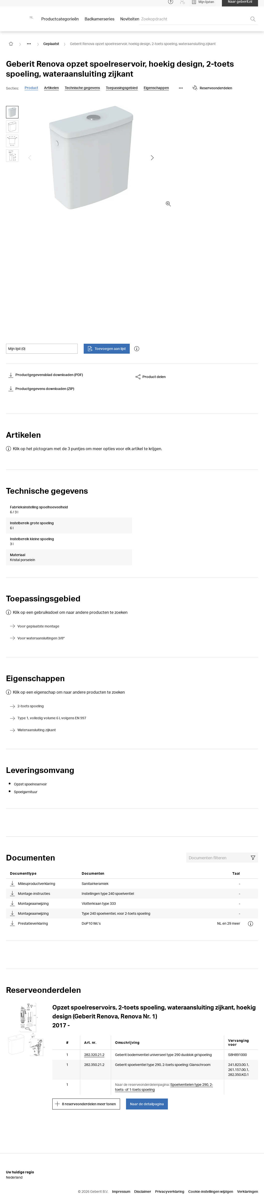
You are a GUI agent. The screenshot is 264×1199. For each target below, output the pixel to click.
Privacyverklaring (169, 1172)
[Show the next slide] (152, 157)
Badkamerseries (99, 22)
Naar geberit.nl (240, 5)
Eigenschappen (156, 88)
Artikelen (51, 88)
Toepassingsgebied (122, 88)
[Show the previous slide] (29, 157)
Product (31, 88)
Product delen (150, 376)
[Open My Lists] (203, 5)
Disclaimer (142, 1172)
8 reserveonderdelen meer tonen (85, 1085)
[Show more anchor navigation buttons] (181, 88)
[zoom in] (168, 203)
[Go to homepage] (11, 44)
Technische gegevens (82, 88)
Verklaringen (247, 1172)
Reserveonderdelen (212, 88)
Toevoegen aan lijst (107, 348)
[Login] (183, 5)
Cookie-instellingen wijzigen (210, 1172)
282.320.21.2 (94, 1036)
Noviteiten (129, 22)
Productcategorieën (60, 22)
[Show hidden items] (29, 44)
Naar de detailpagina (147, 1085)
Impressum (121, 1172)
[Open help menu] (171, 5)
